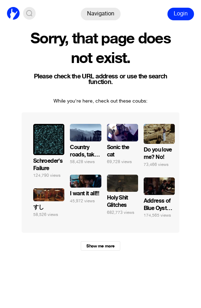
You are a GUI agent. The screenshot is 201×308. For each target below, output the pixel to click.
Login (181, 13)
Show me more (100, 246)
